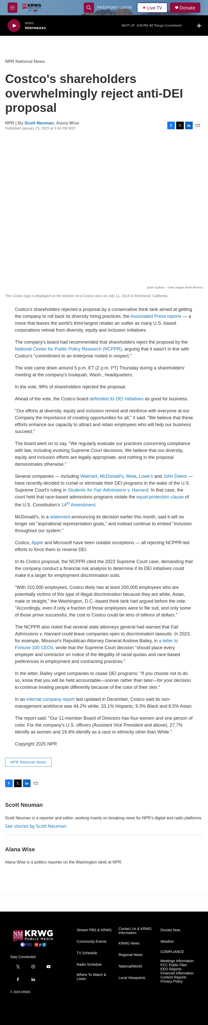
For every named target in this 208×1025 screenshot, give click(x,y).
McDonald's (111, 476)
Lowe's (146, 476)
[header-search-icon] (89, 8)
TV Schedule (87, 953)
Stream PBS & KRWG (94, 930)
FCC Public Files (173, 965)
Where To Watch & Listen (91, 977)
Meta (131, 476)
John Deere (175, 476)
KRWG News (129, 943)
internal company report (50, 699)
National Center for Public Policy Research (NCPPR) (68, 349)
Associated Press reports (156, 316)
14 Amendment (78, 504)
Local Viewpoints (132, 978)
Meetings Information (177, 961)
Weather (167, 942)
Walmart (88, 476)
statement (60, 516)
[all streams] (200, 25)
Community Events (91, 942)
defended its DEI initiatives (117, 398)
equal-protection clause (160, 496)
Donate (187, 7)
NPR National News (25, 61)
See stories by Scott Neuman (35, 826)
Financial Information (176, 973)
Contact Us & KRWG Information (135, 931)
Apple (37, 542)
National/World (130, 966)
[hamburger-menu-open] (12, 8)
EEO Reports (170, 969)
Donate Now (170, 930)
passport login (114, 7)
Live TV (152, 8)
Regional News (131, 955)
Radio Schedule (89, 964)
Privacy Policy (171, 981)
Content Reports (173, 977)
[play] (14, 26)
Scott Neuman (39, 123)
